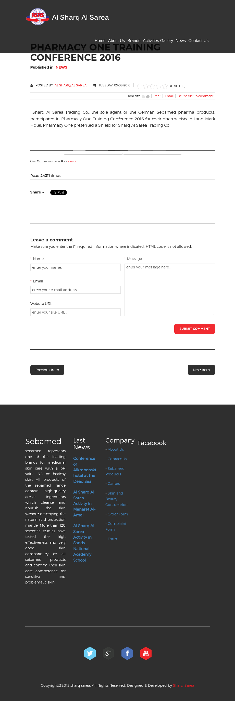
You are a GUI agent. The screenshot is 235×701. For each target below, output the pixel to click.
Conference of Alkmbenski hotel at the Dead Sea (84, 470)
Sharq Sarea (183, 685)
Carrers (114, 483)
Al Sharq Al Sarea (71, 85)
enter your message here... (170, 290)
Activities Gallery (158, 40)
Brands (133, 40)
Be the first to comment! (196, 96)
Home (100, 40)
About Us (116, 40)
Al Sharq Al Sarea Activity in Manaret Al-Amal (84, 503)
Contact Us (198, 40)
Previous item (47, 370)
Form (112, 539)
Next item (201, 370)
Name (37, 258)
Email (36, 281)
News (181, 40)
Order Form (118, 514)
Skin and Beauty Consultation (116, 499)
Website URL (41, 303)
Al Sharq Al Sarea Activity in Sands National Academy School (83, 543)
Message (133, 258)
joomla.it (73, 161)
